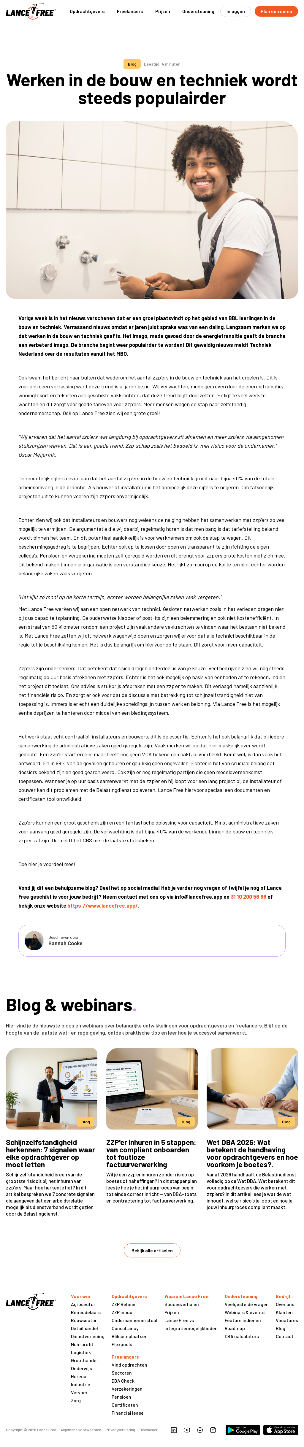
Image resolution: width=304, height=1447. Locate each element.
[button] (87, 11)
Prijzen (162, 11)
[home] (31, 11)
